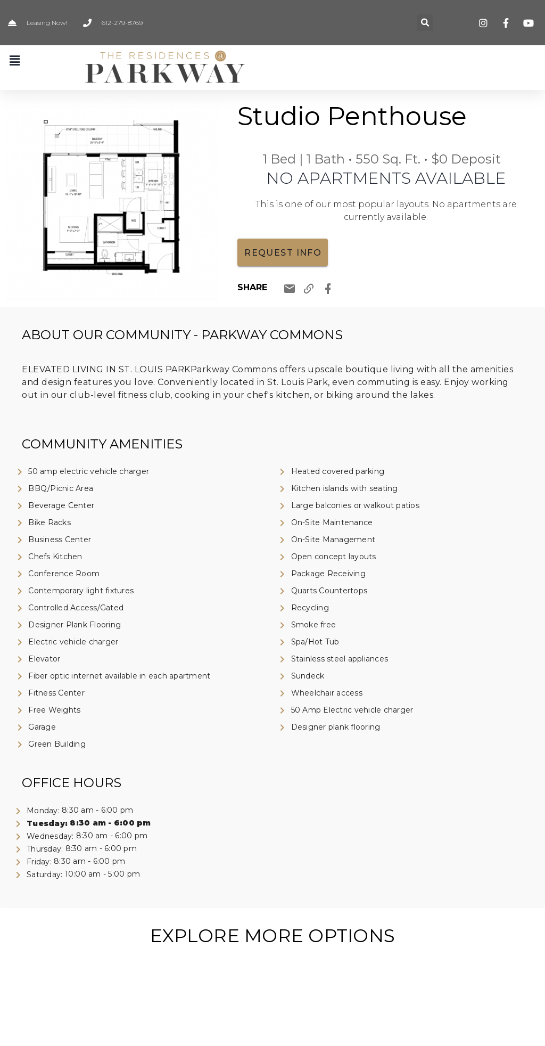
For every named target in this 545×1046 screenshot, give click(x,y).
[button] (425, 22)
